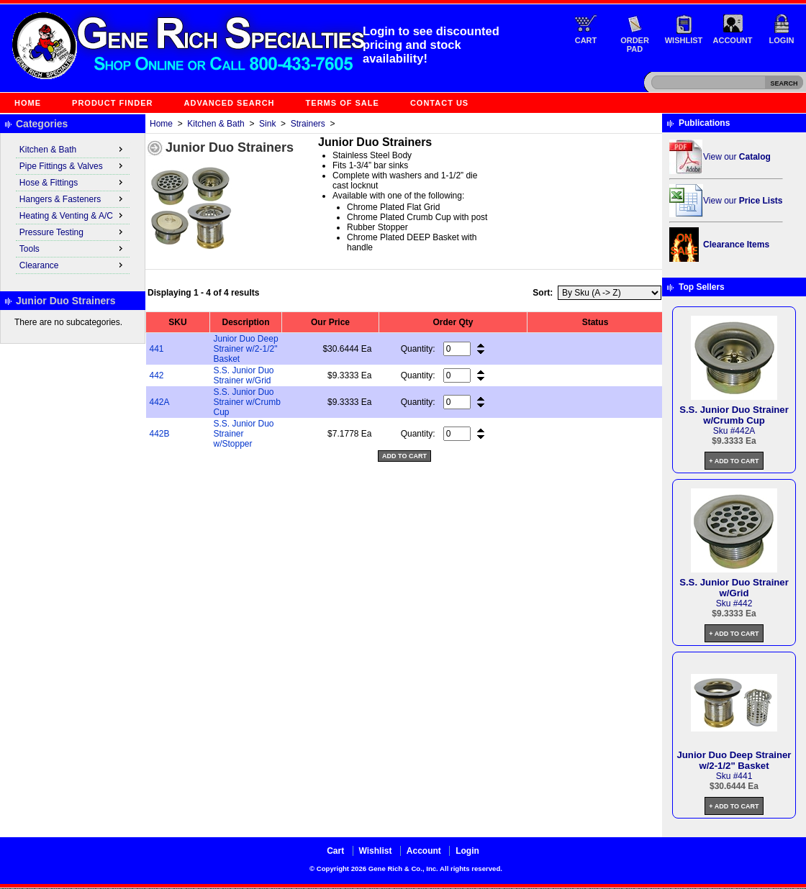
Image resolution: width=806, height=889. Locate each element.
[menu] (72, 207)
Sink (267, 124)
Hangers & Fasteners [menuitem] (72, 198)
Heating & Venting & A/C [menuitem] (72, 215)
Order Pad (634, 44)
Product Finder (112, 103)
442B (160, 434)
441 (157, 349)
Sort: (543, 293)
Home (27, 103)
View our (737, 157)
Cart (586, 40)
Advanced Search (229, 103)
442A (160, 402)
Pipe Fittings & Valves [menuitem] (72, 165)
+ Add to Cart (734, 461)
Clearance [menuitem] (72, 264)
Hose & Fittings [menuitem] (72, 182)
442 (157, 375)
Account (733, 40)
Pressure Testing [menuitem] (72, 231)
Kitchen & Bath (215, 124)
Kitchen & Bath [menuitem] (72, 149)
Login (781, 40)
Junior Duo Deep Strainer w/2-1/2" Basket (246, 349)
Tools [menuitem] (72, 248)
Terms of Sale (342, 103)
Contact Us (439, 103)
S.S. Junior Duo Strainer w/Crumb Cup (247, 402)
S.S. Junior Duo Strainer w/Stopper (244, 434)
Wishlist (684, 40)
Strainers (308, 124)
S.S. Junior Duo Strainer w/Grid (244, 375)
